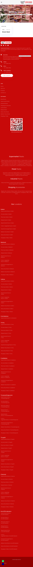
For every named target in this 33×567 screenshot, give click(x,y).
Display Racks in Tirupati (6, 448)
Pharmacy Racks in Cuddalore (7, 366)
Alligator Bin (3, 191)
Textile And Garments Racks (21, 175)
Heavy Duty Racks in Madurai (7, 268)
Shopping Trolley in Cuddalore (7, 390)
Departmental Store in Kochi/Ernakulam (5, 531)
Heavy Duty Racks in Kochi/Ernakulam (9, 546)
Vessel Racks (13, 165)
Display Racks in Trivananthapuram (5, 410)
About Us (3, 88)
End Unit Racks (28, 161)
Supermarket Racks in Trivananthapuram (6, 397)
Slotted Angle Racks (13, 184)
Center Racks (4, 107)
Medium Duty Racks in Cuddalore (8, 384)
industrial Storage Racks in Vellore (7, 302)
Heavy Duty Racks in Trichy (7, 350)
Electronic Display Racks (14, 172)
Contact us (3, 92)
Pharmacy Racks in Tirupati (7, 445)
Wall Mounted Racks (21, 165)
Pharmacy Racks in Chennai (7, 482)
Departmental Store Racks (11, 161)
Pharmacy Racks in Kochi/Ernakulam (5, 522)
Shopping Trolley (4, 116)
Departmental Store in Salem (7, 223)
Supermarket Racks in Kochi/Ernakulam (6, 514)
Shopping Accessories (15, 14)
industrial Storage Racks (15, 182)
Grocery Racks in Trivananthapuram (5, 402)
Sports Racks (26, 174)
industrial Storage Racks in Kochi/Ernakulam (7, 539)
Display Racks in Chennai (6, 485)
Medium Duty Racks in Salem (7, 231)
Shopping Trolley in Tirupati (7, 469)
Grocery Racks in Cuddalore (7, 363)
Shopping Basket (16, 192)
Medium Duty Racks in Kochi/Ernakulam (9, 543)
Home (7, 14)
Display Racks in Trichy (6, 333)
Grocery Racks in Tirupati (6, 442)
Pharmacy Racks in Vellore (7, 287)
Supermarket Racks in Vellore (7, 281)
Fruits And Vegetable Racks (24, 163)
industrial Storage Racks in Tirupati (7, 460)
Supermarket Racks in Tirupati (7, 439)
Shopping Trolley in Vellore (7, 311)
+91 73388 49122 (7, 63)
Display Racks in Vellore (6, 290)
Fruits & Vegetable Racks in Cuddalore (5, 377)
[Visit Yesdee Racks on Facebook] (1, 45)
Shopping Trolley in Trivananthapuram (9, 433)
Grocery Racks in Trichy (6, 327)
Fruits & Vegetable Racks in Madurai (5, 261)
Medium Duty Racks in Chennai (8, 501)
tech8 (3, 29)
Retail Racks (3, 99)
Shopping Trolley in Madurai (7, 274)
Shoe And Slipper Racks (17, 174)
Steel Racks (21, 184)
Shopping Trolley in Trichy (6, 353)
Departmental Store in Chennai (6, 488)
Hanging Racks (20, 164)
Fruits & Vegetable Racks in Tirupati (5, 456)
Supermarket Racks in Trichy (7, 324)
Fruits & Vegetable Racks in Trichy (5, 341)
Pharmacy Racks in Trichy (6, 330)
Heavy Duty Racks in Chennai (7, 503)
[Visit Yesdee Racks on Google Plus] (8, 45)
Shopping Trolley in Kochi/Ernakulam (9, 549)
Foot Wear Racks (13, 163)
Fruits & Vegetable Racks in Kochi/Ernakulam (9, 535)
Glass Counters (5, 164)
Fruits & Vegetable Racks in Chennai (5, 493)
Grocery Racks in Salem (6, 214)
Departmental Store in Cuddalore (6, 372)
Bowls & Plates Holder (12, 191)
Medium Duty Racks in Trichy (7, 347)
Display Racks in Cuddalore (7, 369)
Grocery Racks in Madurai (6, 247)
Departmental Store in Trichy (6, 337)
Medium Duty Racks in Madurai (8, 271)
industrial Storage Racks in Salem (8, 228)
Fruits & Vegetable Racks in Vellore (5, 298)
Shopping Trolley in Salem (7, 237)
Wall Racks (29, 165)
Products (3, 90)
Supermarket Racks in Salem (7, 211)
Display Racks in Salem (6, 220)
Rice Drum (9, 192)
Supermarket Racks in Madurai (8, 244)
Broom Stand (4, 26)
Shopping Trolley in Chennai (7, 506)
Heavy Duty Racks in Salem (7, 234)
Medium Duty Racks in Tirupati (7, 464)
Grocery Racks (13, 164)
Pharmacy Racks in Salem (6, 217)
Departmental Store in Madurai (6, 256)
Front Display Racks (25, 172)
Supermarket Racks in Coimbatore (8, 318)
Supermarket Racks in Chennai (8, 476)
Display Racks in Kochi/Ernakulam (4, 526)
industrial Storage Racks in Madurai (7, 265)
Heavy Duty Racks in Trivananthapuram (10, 430)
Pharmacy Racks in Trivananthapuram (5, 406)
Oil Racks (6, 165)
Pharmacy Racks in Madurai (7, 250)
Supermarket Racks (5, 101)
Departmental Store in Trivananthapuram (7, 415)
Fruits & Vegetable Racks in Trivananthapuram (9, 419)
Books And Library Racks (14, 160)
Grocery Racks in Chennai (6, 479)
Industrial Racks (4, 103)
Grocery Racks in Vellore (6, 284)
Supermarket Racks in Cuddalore (8, 360)
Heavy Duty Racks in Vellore (7, 308)
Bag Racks (5, 172)
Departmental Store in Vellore (6, 293)
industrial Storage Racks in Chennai (7, 497)
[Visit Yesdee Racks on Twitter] (3, 45)
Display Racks (4, 109)
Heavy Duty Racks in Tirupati (7, 467)
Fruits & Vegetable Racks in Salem (8, 226)
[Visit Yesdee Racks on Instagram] (5, 45)
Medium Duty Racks (27, 182)
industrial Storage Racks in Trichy (8, 344)
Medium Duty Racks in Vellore (7, 305)
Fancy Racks (5, 163)
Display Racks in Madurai (6, 253)
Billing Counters (4, 160)
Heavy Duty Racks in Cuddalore (8, 387)
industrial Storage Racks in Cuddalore (7, 381)
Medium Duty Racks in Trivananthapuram (10, 427)
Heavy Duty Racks (5, 182)
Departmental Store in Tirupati (6, 451)
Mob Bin (3, 192)
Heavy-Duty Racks (5, 111)
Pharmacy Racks (7, 174)
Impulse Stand (29, 191)
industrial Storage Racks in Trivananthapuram (7, 423)
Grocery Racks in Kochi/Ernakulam (5, 518)
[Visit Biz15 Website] (9, 563)
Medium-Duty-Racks (5, 114)
